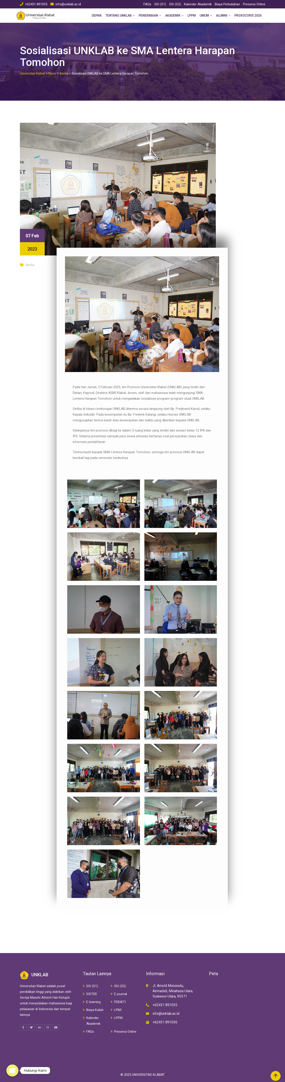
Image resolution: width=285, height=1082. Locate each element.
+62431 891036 (165, 1022)
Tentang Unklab (118, 15)
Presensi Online (254, 4)
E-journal (120, 994)
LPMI (117, 1010)
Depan (96, 15)
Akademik (172, 15)
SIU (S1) (160, 4)
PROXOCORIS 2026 (248, 15)
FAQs (147, 4)
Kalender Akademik (198, 4)
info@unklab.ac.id (68, 4)
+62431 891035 (36, 4)
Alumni (221, 15)
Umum (204, 15)
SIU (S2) (175, 4)
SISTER (91, 994)
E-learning (93, 1002)
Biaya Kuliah (94, 1010)
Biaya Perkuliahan (227, 4)
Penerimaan (148, 15)
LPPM (191, 15)
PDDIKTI (120, 1002)
